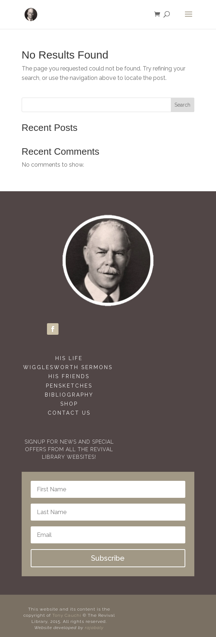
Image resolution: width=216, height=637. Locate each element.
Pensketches (69, 386)
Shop (69, 404)
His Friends (69, 376)
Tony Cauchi (67, 615)
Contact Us (69, 413)
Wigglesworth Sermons (69, 367)
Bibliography (69, 395)
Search (182, 105)
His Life (69, 358)
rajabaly (94, 627)
